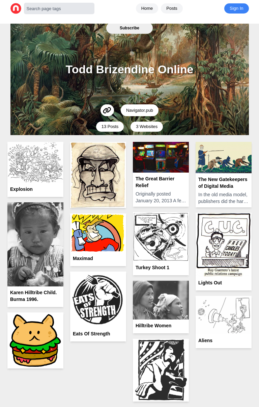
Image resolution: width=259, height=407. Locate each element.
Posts (171, 8)
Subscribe (129, 28)
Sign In (236, 8)
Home (147, 8)
